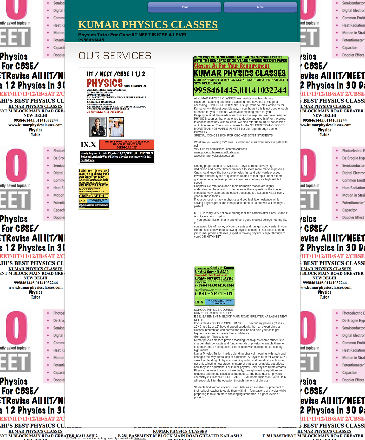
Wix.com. (140, 438)
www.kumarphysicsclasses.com (214, 155)
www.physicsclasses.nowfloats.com (217, 152)
